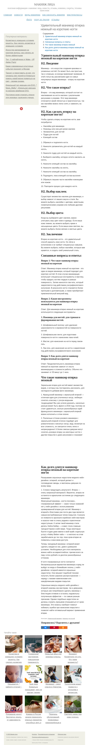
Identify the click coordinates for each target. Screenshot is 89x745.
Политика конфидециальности (40, 737)
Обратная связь (62, 734)
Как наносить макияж (53, 14)
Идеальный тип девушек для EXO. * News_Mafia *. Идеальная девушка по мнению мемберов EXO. (21, 88)
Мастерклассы (74, 14)
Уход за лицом (41, 19)
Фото (29, 19)
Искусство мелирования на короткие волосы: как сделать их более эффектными (20, 53)
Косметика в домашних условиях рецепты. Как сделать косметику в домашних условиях (20, 43)
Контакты (34, 734)
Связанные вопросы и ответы (57, 42)
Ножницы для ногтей (69, 618)
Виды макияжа (32, 14)
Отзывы (55, 19)
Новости (18, 14)
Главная (7, 14)
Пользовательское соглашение (46, 734)
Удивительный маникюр (55, 618)
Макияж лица (44, 4)
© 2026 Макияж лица (11, 734)
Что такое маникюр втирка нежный (60, 45)
